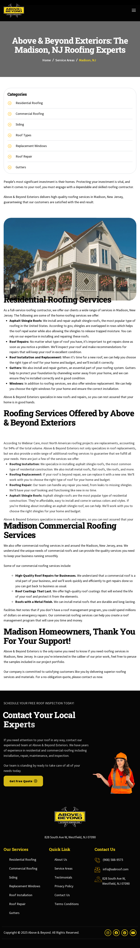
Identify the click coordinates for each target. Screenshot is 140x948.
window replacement (99, 383)
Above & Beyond (39, 932)
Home (46, 60)
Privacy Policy (64, 886)
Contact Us (62, 895)
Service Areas (65, 60)
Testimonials (63, 877)
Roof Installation (20, 895)
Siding (13, 877)
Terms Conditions (67, 904)
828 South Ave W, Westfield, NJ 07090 (70, 837)
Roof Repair (17, 904)
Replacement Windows (24, 886)
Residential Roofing (22, 859)
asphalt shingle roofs (85, 321)
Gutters (14, 913)
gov (69, 326)
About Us (61, 859)
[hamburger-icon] (132, 10)
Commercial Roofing (23, 868)
